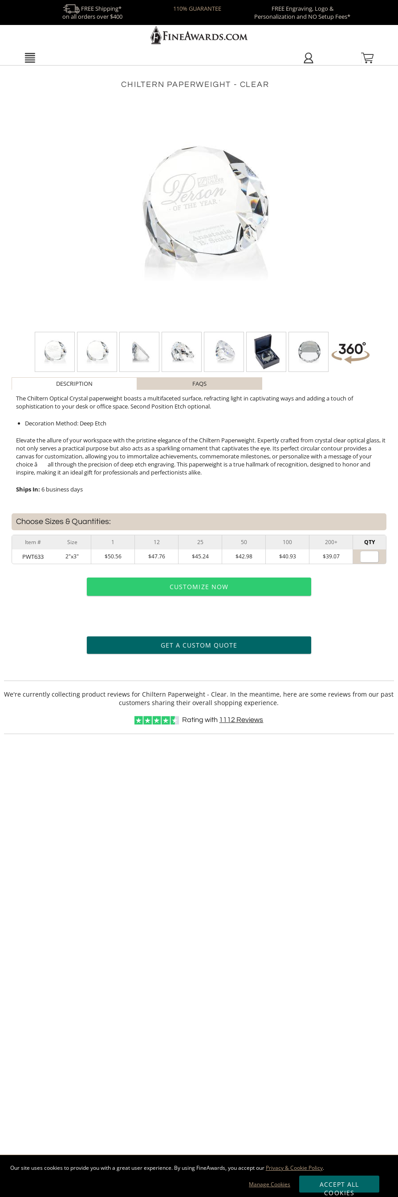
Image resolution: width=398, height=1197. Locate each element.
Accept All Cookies (339, 1186)
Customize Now (199, 586)
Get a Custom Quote (199, 645)
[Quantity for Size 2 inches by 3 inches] (369, 557)
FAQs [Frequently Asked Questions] (199, 384)
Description (74, 384)
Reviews (241, 719)
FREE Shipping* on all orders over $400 (92, 12)
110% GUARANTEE (197, 8)
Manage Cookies (269, 1184)
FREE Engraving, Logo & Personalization (302, 12)
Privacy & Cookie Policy (294, 1168)
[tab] (74, 383)
